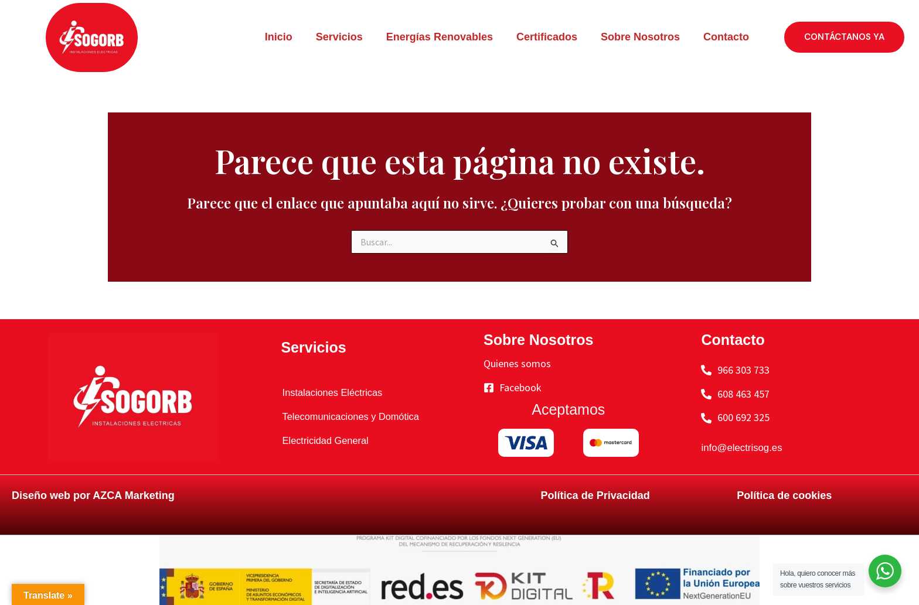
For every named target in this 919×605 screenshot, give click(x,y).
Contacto (726, 37)
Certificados (546, 37)
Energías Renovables (439, 37)
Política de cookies (784, 495)
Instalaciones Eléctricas (330, 392)
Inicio (278, 37)
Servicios (339, 37)
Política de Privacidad (595, 495)
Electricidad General (322, 440)
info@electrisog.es (744, 447)
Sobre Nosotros (640, 37)
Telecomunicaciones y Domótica (350, 416)
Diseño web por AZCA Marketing (93, 495)
